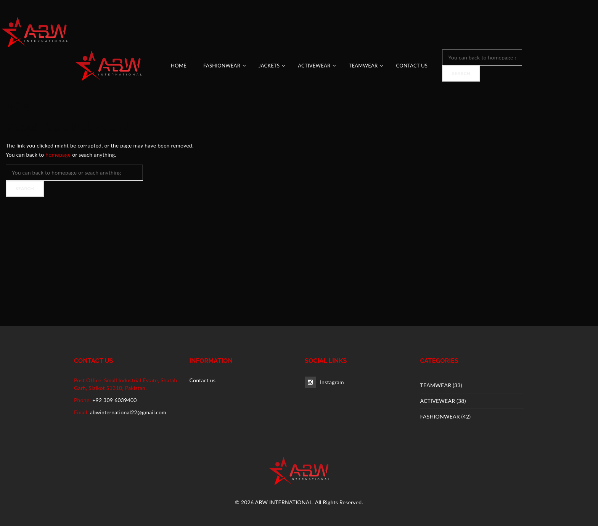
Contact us (203, 380)
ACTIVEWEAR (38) (443, 401)
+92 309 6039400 (114, 400)
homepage (58, 154)
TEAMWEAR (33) (441, 385)
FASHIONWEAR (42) (445, 416)
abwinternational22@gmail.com (128, 412)
